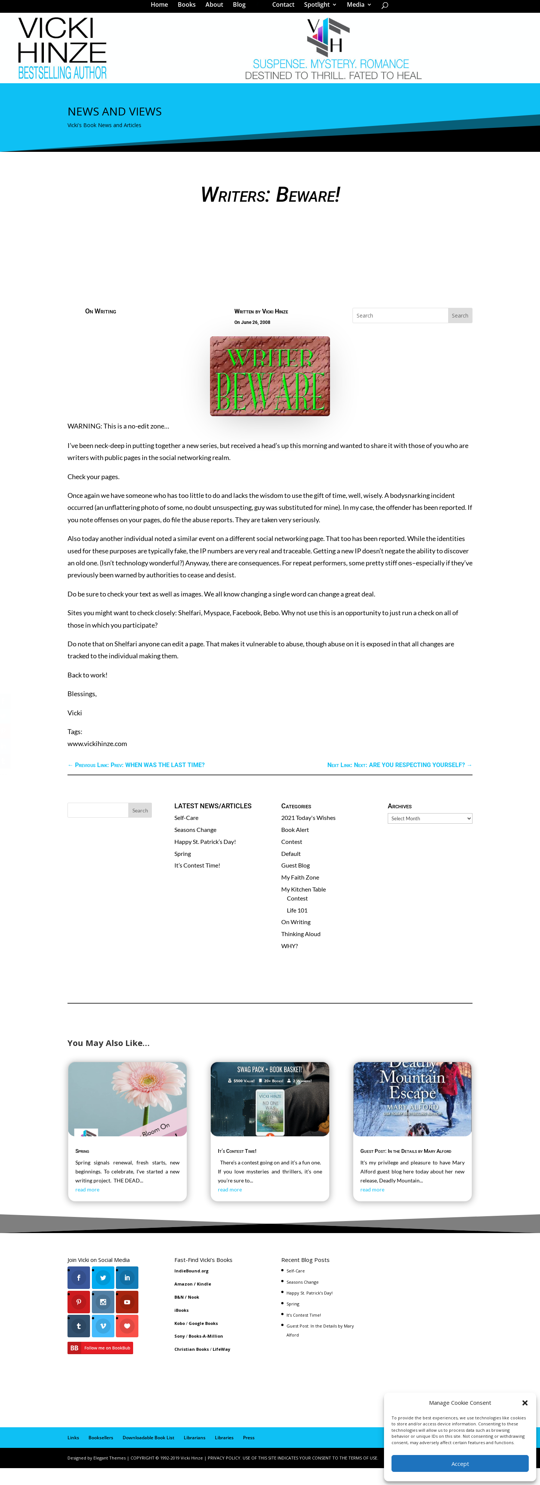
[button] (525, 1403)
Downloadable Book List (148, 1455)
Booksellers (100, 1455)
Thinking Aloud (301, 951)
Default (291, 870)
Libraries (224, 1455)
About (217, 9)
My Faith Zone (300, 894)
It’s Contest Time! (197, 882)
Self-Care (186, 834)
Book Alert (295, 846)
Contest (291, 858)
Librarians (195, 1455)
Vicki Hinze (275, 328)
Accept (460, 1463)
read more (87, 1206)
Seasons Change (195, 846)
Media (353, 9)
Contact (281, 9)
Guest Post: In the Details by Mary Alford (406, 1168)
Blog (242, 9)
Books (189, 9)
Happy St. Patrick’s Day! (205, 858)
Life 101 (297, 927)
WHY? (289, 963)
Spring (182, 870)
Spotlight (314, 9)
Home (162, 9)
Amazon (183, 1301)
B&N (179, 1314)
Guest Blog (295, 882)
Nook (193, 1314)
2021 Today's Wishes (308, 834)
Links (73, 1455)
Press (249, 1455)
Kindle (204, 1301)
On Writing (100, 328)
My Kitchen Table (303, 906)
